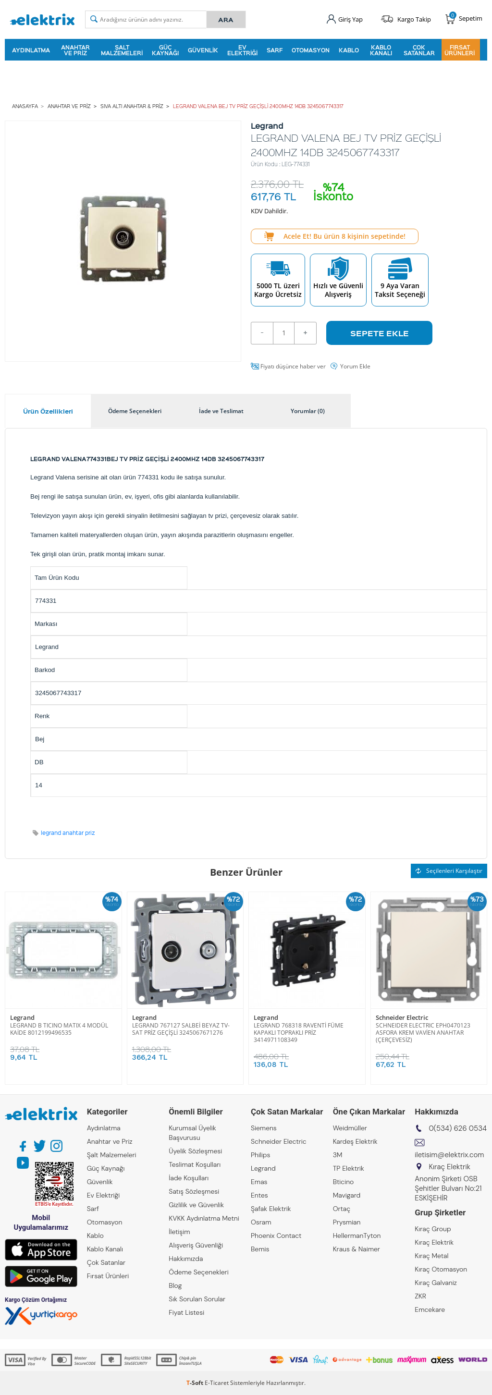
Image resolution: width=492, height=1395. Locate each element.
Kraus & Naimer (356, 1249)
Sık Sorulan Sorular (197, 1299)
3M (338, 1154)
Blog (175, 1285)
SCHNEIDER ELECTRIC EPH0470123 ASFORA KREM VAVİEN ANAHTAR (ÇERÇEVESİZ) (423, 1032)
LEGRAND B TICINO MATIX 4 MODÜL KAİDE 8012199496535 (59, 1029)
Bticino (343, 1181)
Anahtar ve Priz (75, 50)
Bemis (260, 1249)
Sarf (275, 50)
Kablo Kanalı (381, 50)
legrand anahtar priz (68, 832)
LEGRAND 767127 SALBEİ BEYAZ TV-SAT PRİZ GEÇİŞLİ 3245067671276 (181, 1029)
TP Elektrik (348, 1168)
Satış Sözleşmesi (194, 1191)
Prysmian (347, 1222)
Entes (259, 1195)
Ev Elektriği (242, 50)
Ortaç (342, 1208)
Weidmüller (350, 1128)
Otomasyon (311, 50)
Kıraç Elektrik (434, 1242)
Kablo (349, 50)
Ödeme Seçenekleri (198, 1272)
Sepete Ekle (379, 333)
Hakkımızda (186, 1258)
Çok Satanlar (419, 50)
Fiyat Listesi (186, 1312)
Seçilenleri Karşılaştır (449, 871)
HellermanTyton (357, 1235)
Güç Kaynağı (165, 50)
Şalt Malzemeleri (122, 50)
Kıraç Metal (431, 1255)
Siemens (264, 1128)
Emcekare (430, 1309)
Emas (259, 1181)
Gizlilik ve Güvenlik (196, 1204)
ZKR (420, 1296)
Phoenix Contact (276, 1235)
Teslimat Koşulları (195, 1164)
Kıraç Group (433, 1228)
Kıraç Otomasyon (441, 1269)
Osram (261, 1222)
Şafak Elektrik (271, 1208)
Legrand (22, 1018)
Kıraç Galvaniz (436, 1282)
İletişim (179, 1231)
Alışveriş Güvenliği (196, 1245)
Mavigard (347, 1195)
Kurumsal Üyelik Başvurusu (192, 1133)
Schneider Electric (402, 1018)
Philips (260, 1154)
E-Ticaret (217, 1383)
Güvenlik (203, 50)
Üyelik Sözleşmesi (195, 1151)
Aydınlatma (31, 50)
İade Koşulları (189, 1178)
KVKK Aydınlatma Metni (204, 1218)
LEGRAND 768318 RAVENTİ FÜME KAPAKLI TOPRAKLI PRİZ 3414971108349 (299, 1032)
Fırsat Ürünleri (459, 50)
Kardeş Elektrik (355, 1141)
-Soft (195, 1383)
